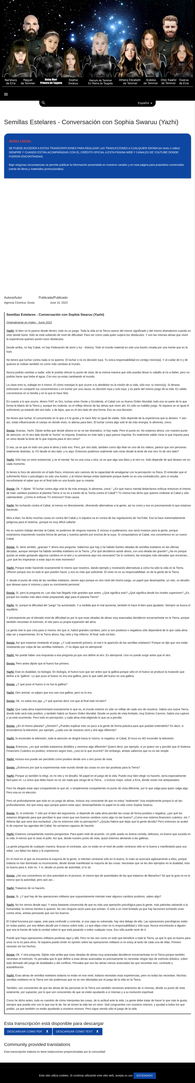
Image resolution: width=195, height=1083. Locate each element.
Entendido (145, 1075)
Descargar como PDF (28, 1031)
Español (146, 103)
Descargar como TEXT (77, 1031)
